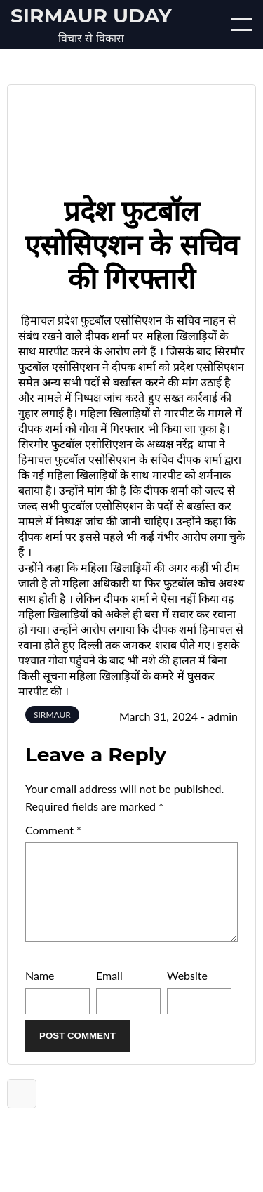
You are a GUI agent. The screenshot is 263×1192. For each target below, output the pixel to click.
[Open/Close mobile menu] (241, 24)
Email (109, 992)
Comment (53, 830)
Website (187, 992)
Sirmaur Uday (91, 15)
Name (40, 992)
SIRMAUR (52, 714)
